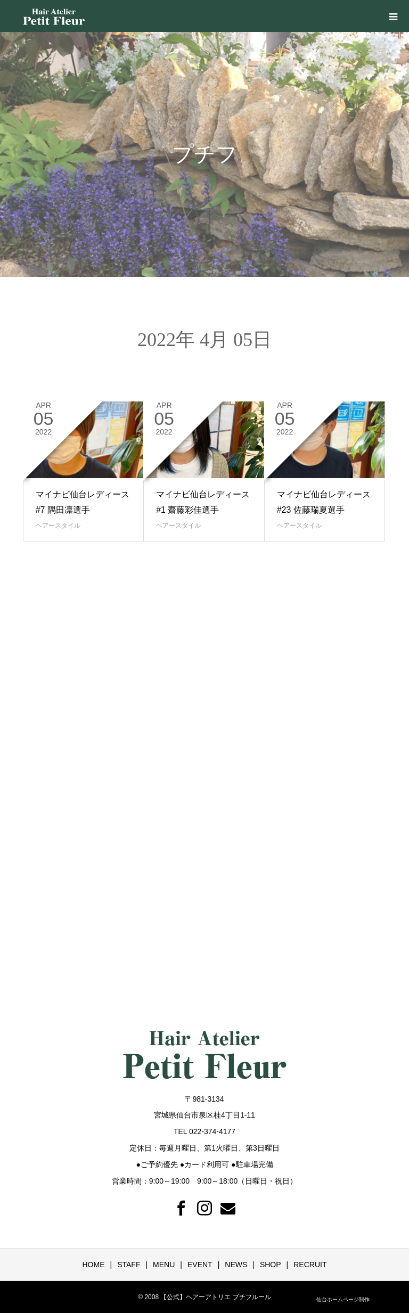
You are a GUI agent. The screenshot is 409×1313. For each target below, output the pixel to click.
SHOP (270, 1264)
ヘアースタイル (58, 525)
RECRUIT (309, 1264)
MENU (164, 1264)
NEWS (236, 1264)
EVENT (199, 1264)
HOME (94, 1264)
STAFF (128, 1264)
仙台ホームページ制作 (343, 1299)
